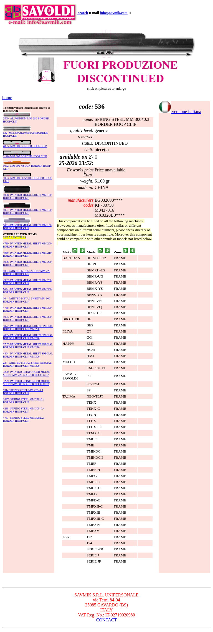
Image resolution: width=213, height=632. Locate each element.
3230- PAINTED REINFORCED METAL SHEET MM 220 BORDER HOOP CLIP (26, 373)
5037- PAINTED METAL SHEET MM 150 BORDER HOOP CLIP (27, 211)
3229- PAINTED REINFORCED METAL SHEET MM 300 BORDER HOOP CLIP (26, 382)
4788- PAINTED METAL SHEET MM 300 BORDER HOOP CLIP (27, 309)
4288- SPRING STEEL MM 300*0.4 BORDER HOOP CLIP (23, 410)
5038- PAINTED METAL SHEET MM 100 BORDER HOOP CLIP (27, 196)
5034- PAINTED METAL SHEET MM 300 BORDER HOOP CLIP (27, 291)
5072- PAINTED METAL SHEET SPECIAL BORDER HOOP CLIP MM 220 (28, 327)
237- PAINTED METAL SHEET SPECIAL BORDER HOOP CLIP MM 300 (27, 364)
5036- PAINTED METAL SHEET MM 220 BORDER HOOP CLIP (27, 263)
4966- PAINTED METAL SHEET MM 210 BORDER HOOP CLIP (27, 254)
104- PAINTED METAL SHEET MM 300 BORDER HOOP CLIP (26, 300)
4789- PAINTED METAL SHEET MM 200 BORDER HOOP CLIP (27, 245)
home (7, 97)
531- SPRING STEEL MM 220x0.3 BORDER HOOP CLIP (23, 392)
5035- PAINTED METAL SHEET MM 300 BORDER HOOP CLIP (27, 318)
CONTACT (106, 620)
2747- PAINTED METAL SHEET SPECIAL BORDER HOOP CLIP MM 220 (28, 346)
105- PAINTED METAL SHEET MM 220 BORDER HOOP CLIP (26, 272)
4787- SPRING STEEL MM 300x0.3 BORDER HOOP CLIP (23, 419)
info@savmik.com (114, 13)
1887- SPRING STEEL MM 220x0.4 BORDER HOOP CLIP (23, 401)
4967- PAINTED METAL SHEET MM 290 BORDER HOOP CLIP (27, 282)
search (83, 13)
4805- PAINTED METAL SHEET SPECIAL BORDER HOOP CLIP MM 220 (28, 337)
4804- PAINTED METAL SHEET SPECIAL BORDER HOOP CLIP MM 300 (28, 355)
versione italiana (180, 111)
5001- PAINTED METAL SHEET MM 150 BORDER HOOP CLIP (27, 227)
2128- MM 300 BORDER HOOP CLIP (25, 156)
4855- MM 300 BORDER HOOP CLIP (25, 146)
